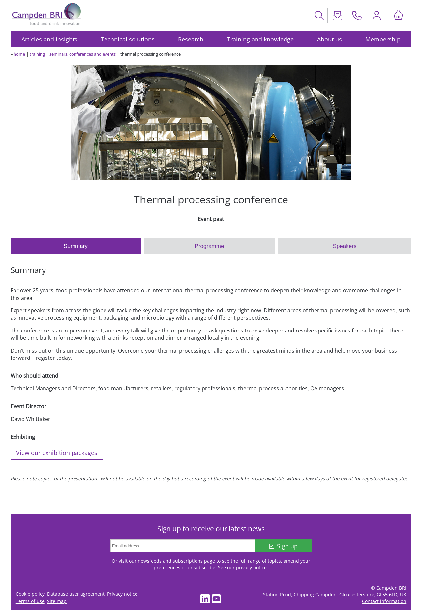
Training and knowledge (260, 39)
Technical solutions (128, 39)
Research (190, 39)
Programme (209, 246)
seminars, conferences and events (82, 54)
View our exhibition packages (56, 453)
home (19, 54)
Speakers (345, 246)
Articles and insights (49, 39)
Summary (76, 246)
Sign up (283, 546)
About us (329, 39)
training (37, 54)
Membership (383, 39)
